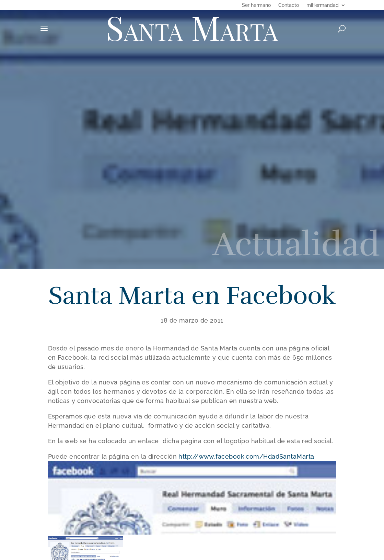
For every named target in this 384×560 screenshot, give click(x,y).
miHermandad (322, 5)
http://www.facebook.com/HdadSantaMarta (246, 456)
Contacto (288, 5)
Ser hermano (256, 5)
